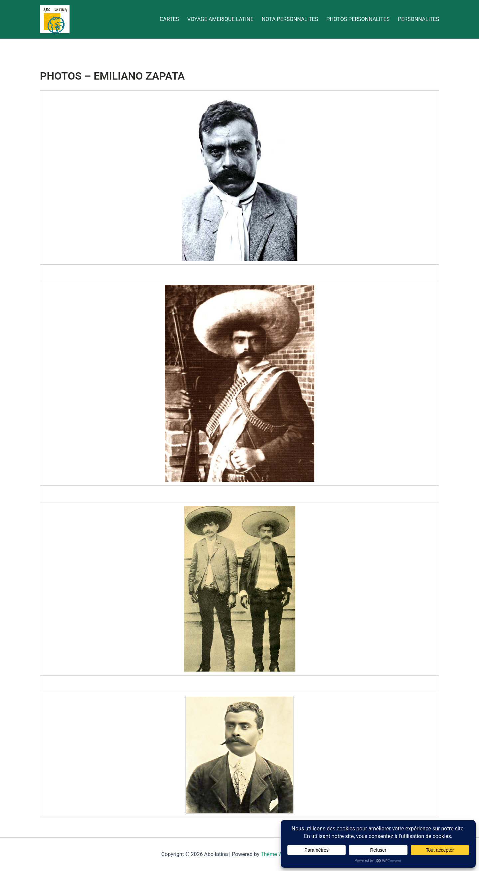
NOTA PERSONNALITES (290, 19)
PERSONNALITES (418, 19)
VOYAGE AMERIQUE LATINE (220, 19)
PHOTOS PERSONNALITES (358, 19)
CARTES (169, 19)
